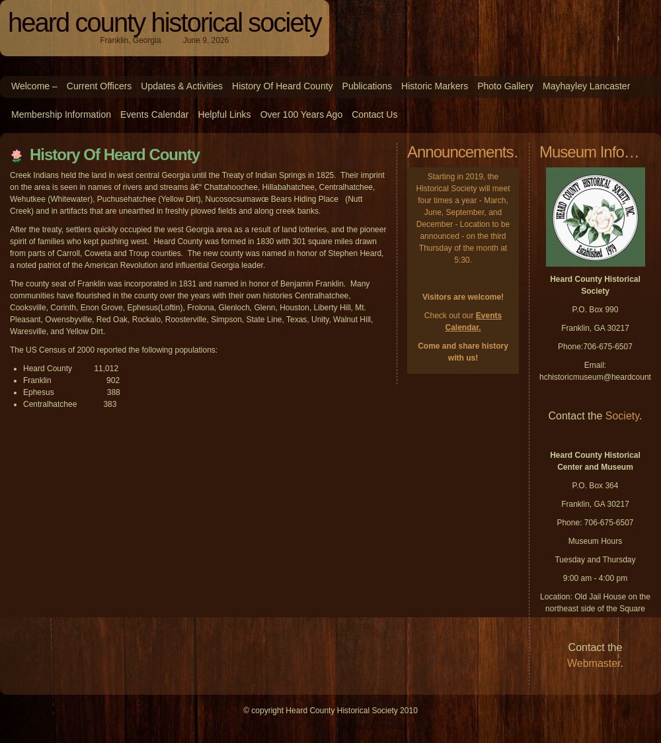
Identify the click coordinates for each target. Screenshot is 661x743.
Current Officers (99, 86)
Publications (367, 86)
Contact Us (374, 114)
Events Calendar (154, 114)
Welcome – (34, 86)
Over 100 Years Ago (301, 114)
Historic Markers (434, 86)
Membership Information (61, 114)
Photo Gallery (505, 86)
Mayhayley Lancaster (586, 86)
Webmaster (594, 663)
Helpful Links (224, 114)
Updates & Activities (182, 86)
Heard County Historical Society (164, 22)
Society (622, 415)
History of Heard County (282, 86)
